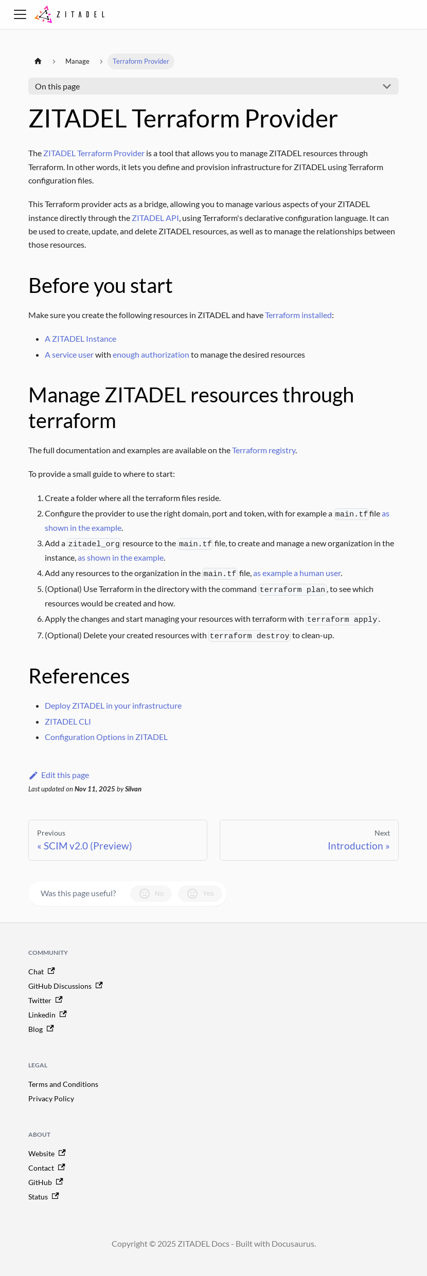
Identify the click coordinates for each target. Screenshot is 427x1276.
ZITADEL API (155, 218)
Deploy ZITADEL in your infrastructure (113, 705)
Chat (41, 971)
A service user (69, 354)
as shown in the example (121, 557)
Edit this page (58, 775)
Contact (46, 1167)
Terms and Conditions (63, 1084)
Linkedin (47, 1014)
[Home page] (38, 61)
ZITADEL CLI (68, 721)
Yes (200, 893)
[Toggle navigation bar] (20, 14)
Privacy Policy (51, 1098)
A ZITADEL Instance (80, 338)
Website (47, 1153)
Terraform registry (263, 450)
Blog (41, 1029)
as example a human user (297, 573)
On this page (57, 86)
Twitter (45, 1000)
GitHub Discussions (65, 986)
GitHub (45, 1182)
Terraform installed (298, 315)
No (151, 893)
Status (43, 1196)
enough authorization (151, 354)
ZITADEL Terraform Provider (94, 153)
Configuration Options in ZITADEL (106, 737)
